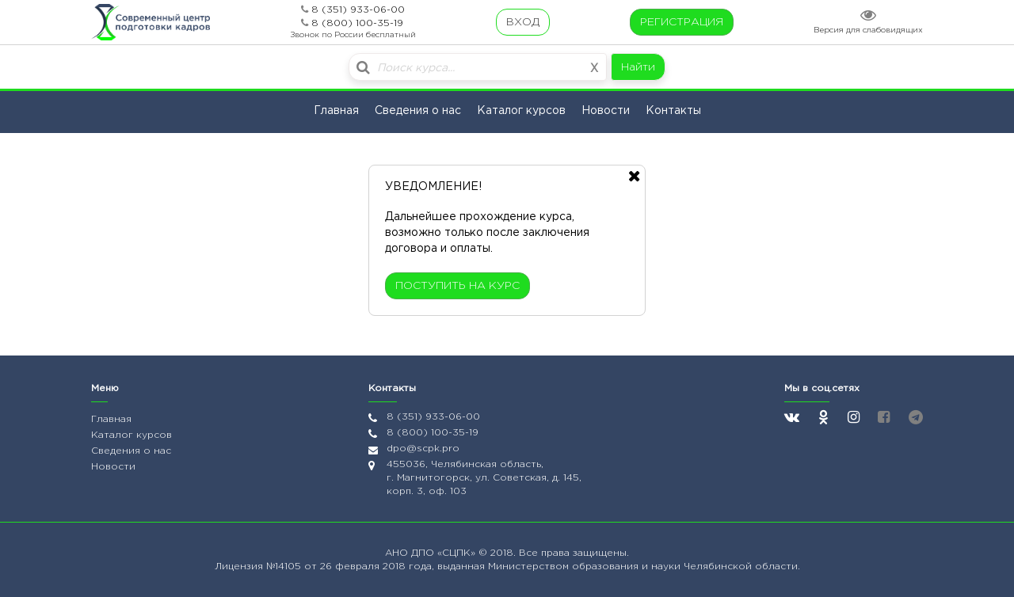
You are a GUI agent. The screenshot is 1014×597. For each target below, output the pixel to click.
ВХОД (522, 22)
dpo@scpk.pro (423, 448)
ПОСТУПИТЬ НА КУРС (457, 286)
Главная (336, 111)
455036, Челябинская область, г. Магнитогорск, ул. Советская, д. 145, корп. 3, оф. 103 (484, 478)
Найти (638, 67)
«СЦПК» (457, 553)
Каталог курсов (521, 111)
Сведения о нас (418, 111)
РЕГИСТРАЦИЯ (681, 22)
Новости (605, 111)
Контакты (673, 111)
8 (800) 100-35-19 (357, 23)
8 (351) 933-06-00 (358, 10)
